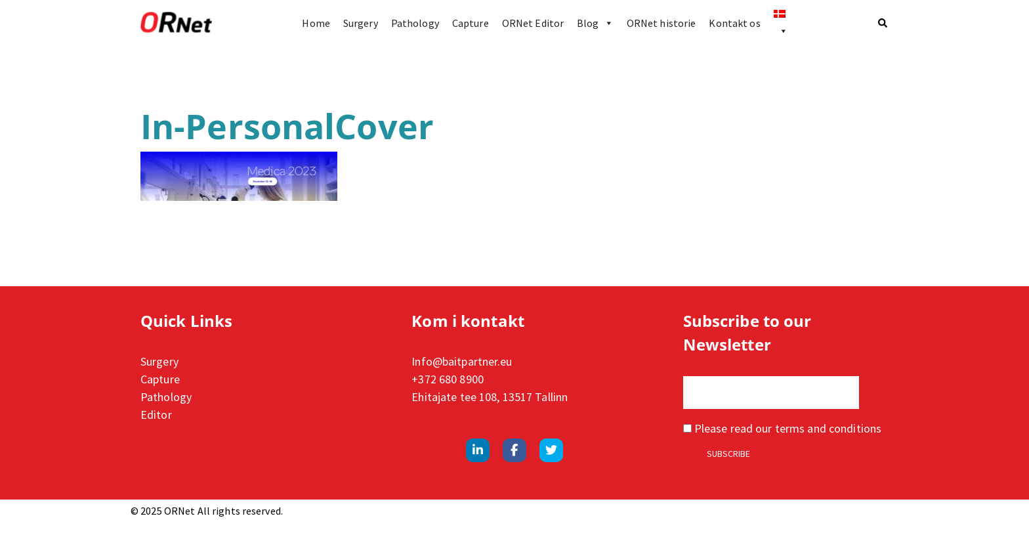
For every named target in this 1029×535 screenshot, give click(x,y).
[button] (883, 23)
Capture (470, 23)
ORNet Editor (533, 23)
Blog (595, 23)
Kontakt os (734, 23)
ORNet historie (661, 23)
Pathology (415, 23)
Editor (156, 414)
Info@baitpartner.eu (461, 361)
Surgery (360, 23)
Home (315, 23)
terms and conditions (828, 428)
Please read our (782, 428)
